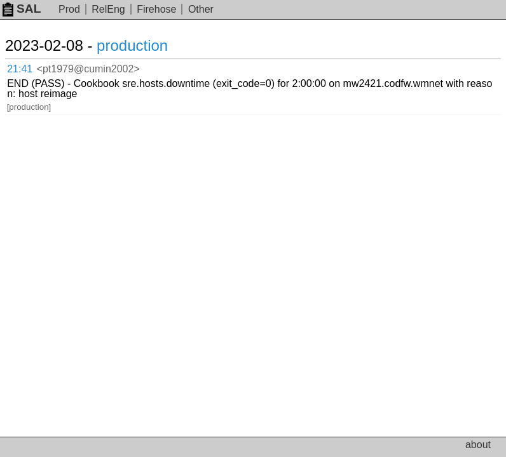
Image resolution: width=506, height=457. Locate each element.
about (478, 444)
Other (201, 9)
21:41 (19, 68)
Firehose (156, 9)
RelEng (108, 9)
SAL (22, 8)
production (132, 45)
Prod (69, 9)
